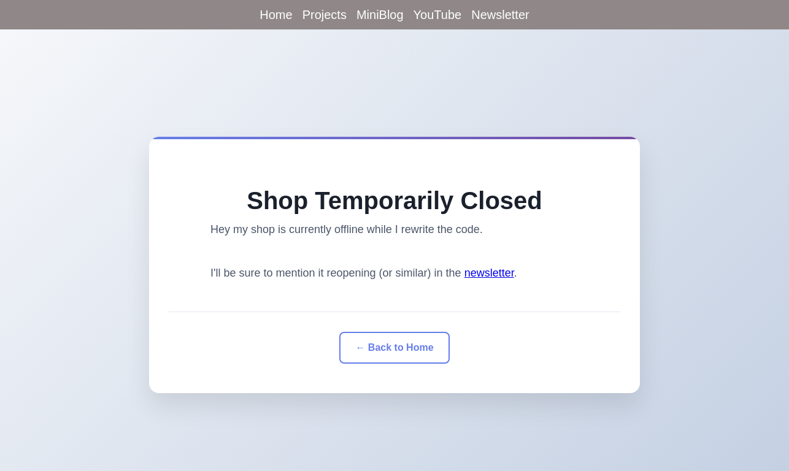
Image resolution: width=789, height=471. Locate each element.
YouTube (438, 14)
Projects (324, 14)
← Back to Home (394, 347)
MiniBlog (380, 14)
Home (276, 14)
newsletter (489, 273)
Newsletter (500, 14)
